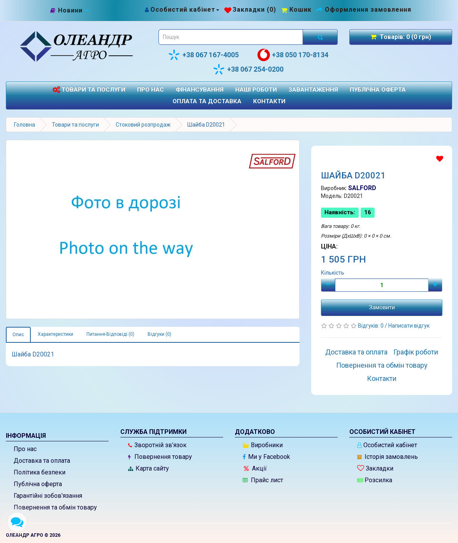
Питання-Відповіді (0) (110, 334)
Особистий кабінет (387, 445)
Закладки (375, 468)
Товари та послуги (88, 89)
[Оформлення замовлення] (364, 9)
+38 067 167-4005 (203, 55)
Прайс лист (263, 480)
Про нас (150, 89)
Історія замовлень (387, 456)
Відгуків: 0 (371, 326)
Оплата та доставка (207, 101)
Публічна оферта (378, 89)
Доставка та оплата (356, 352)
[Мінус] (328, 285)
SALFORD (362, 188)
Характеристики (55, 334)
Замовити (382, 307)
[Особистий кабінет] (181, 9)
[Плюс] (435, 285)
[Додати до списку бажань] (439, 158)
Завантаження (313, 89)
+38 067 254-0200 (248, 69)
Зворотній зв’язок (157, 445)
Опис (18, 334)
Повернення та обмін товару (382, 365)
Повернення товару (160, 456)
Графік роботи (415, 352)
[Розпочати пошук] (320, 37)
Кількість (332, 273)
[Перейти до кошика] (296, 9)
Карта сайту (148, 468)
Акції (255, 468)
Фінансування (200, 89)
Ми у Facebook (266, 456)
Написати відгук (409, 326)
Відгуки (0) (159, 334)
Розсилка (374, 480)
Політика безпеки (39, 472)
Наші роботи (256, 89)
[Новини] (70, 11)
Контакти (269, 101)
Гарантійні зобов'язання (48, 495)
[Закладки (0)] (250, 9)
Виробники (263, 445)
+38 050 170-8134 (292, 55)
